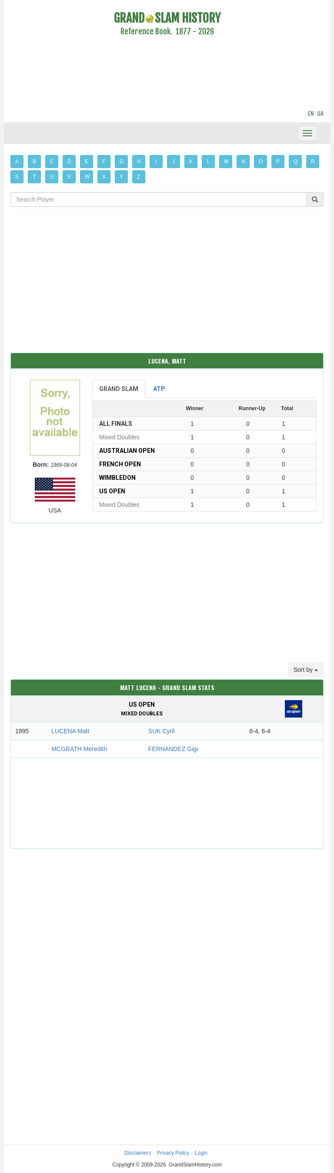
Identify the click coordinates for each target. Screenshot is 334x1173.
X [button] (104, 177)
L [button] (208, 161)
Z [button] (138, 177)
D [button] (69, 161)
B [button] (34, 161)
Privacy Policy (173, 1153)
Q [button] (295, 161)
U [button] (52, 177)
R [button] (313, 161)
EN (311, 113)
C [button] (52, 161)
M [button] (226, 161)
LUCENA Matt (70, 731)
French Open (120, 464)
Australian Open (127, 450)
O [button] (261, 161)
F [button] (103, 161)
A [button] (17, 161)
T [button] (34, 177)
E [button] (86, 161)
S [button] (17, 177)
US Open (112, 491)
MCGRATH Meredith (79, 748)
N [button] (243, 161)
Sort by (306, 669)
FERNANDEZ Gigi (173, 748)
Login (201, 1153)
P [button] (278, 161)
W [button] (87, 177)
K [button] (191, 161)
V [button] (69, 177)
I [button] (156, 161)
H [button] (139, 161)
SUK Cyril (161, 731)
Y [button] (121, 177)
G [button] (122, 161)
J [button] (173, 161)
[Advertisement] (167, 74)
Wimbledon (117, 477)
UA (320, 113)
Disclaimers (137, 1153)
